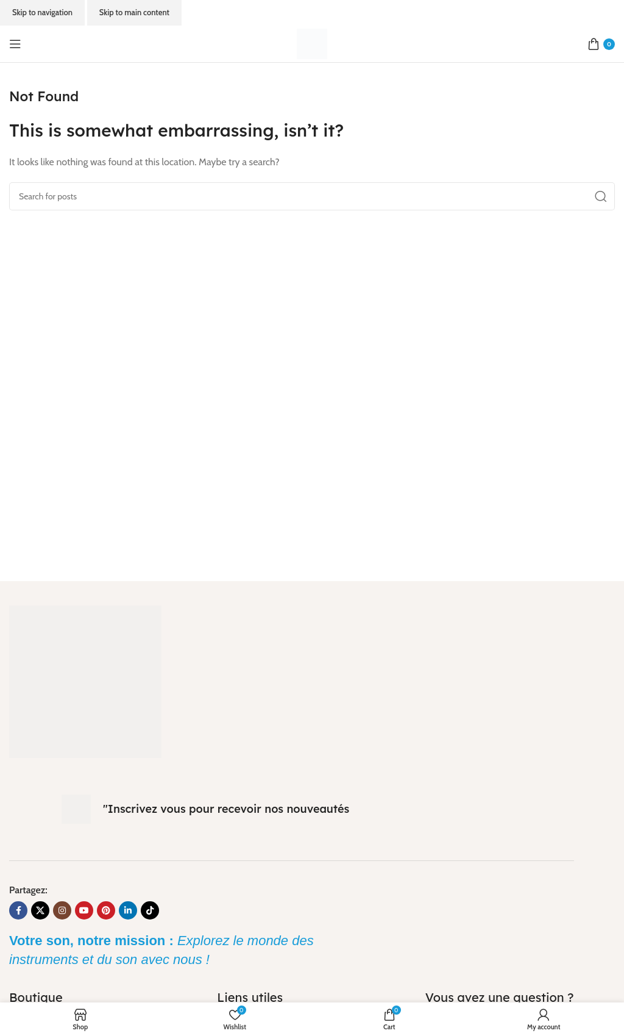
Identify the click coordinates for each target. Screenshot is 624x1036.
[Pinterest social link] (106, 910)
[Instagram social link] (62, 910)
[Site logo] (312, 43)
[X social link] (40, 910)
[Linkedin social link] (128, 910)
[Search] (312, 196)
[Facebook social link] (18, 910)
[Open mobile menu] (15, 44)
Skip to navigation (42, 12)
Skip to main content (134, 12)
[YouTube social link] (84, 910)
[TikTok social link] (150, 910)
